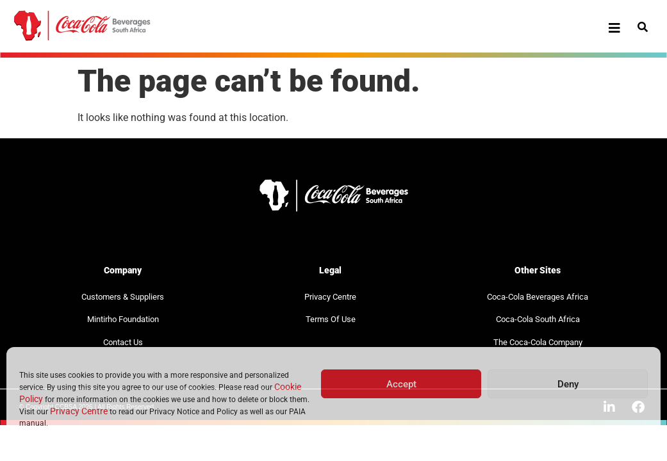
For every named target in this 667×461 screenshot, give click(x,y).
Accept (401, 384)
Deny (568, 384)
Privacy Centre (79, 411)
